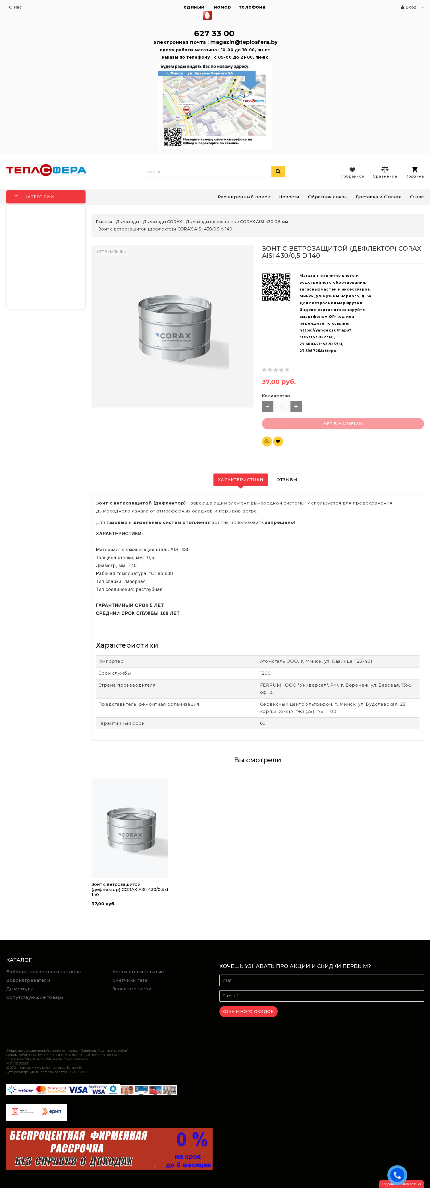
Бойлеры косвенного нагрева (43, 971)
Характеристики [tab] (240, 479)
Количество (276, 395)
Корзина (415, 172)
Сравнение (385, 172)
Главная (104, 221)
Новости (289, 196)
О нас (417, 196)
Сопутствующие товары (35, 997)
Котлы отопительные (138, 971)
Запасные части (132, 988)
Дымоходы (19, 988)
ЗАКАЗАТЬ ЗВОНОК (398, 1175)
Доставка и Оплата (379, 196)
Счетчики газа (130, 980)
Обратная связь (327, 196)
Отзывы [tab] (287, 479)
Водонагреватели (28, 980)
